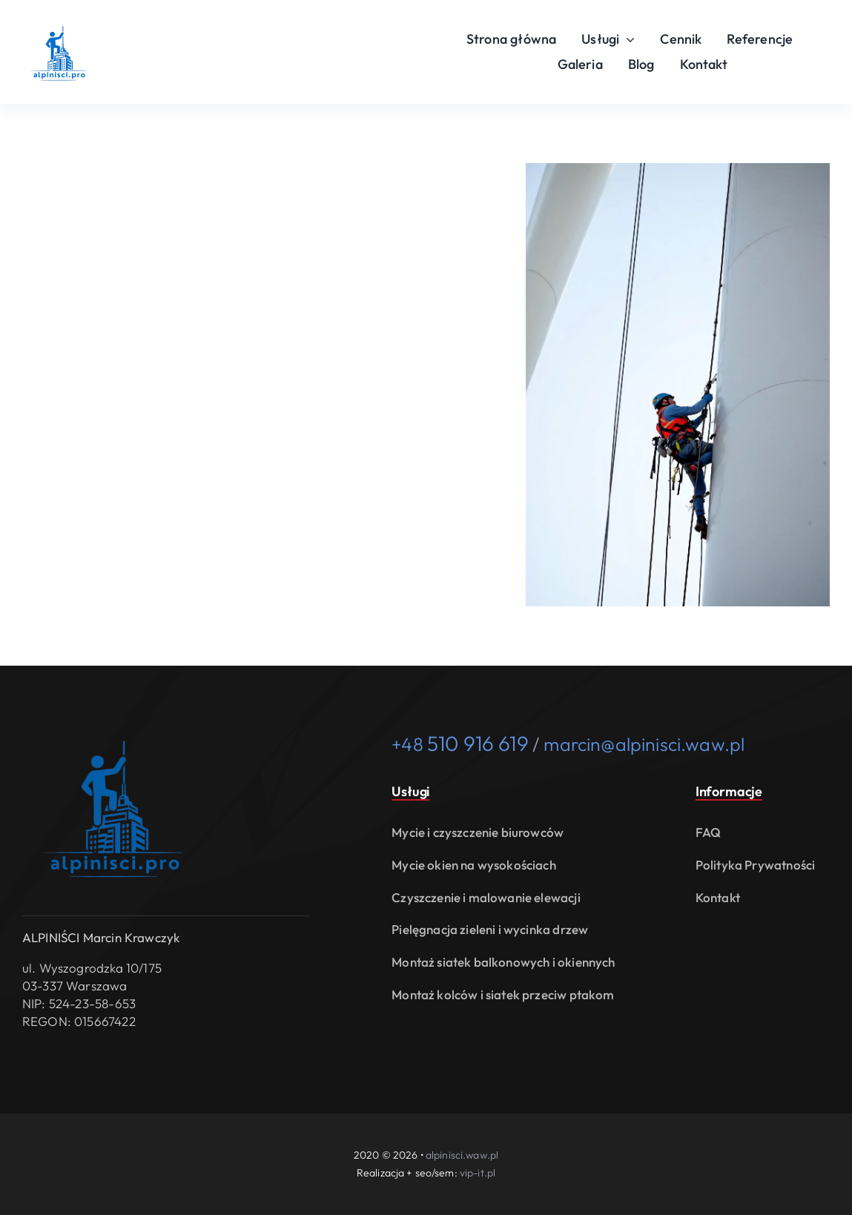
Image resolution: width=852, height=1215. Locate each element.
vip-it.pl (477, 1172)
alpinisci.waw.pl (462, 1155)
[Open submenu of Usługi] (627, 39)
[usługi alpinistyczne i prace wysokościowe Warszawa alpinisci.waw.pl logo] (59, 21)
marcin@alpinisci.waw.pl (644, 744)
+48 (460, 744)
